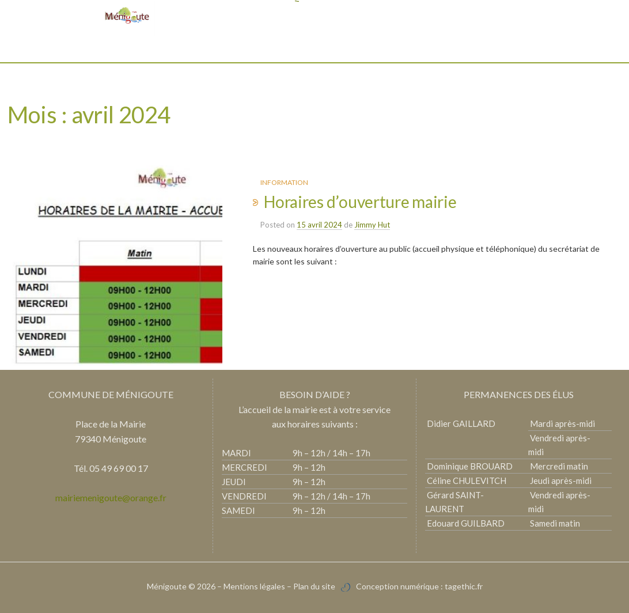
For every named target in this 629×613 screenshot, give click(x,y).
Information (284, 182)
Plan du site (314, 586)
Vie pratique (284, 46)
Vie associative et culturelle (382, 46)
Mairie (174, 46)
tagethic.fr (464, 586)
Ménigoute (167, 586)
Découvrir (222, 46)
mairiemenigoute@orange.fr (110, 497)
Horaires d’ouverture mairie (360, 201)
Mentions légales (254, 586)
